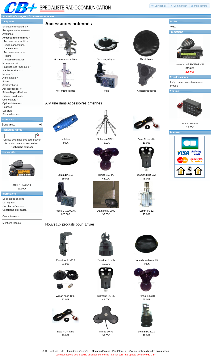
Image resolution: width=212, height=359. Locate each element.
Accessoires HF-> (12, 88)
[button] (159, 5)
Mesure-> (7, 74)
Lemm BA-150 (65, 175)
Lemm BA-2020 (146, 331)
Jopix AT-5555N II (22, 184)
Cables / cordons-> (12, 96)
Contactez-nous (10, 216)
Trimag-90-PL (106, 331)
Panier (173, 21)
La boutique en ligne (13, 198)
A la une (174, 91)
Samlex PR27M (190, 123)
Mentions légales (11, 223)
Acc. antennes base (14, 52)
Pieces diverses (10, 114)
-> (16, 37)
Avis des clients (179, 77)
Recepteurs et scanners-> (16, 30)
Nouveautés (8, 152)
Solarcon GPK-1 (106, 139)
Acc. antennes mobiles (16, 41)
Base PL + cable (146, 139)
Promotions (176, 32)
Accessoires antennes (41, 16)
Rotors (7, 55)
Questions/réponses (13, 206)
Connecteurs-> (10, 99)
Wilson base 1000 (65, 296)
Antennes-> (8, 34)
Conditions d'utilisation (14, 209)
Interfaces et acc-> (12, 70)
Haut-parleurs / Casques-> (16, 67)
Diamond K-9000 (106, 210)
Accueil (7, 16)
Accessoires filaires (14, 59)
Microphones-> (10, 63)
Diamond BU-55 (106, 296)
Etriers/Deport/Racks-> (14, 92)
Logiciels (7, 110)
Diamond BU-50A (146, 175)
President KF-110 (65, 260)
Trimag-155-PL (106, 175)
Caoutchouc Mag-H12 (146, 260)
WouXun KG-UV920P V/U (190, 64)
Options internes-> (12, 103)
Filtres (5, 81)
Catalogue (20, 16)
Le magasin (8, 202)
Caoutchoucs (11, 48)
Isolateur (65, 139)
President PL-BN (106, 260)
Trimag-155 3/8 (146, 296)
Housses (7, 107)
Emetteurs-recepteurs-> (15, 26)
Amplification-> (10, 85)
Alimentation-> (10, 77)
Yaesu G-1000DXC (65, 210)
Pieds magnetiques (14, 45)
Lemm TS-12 (146, 210)
